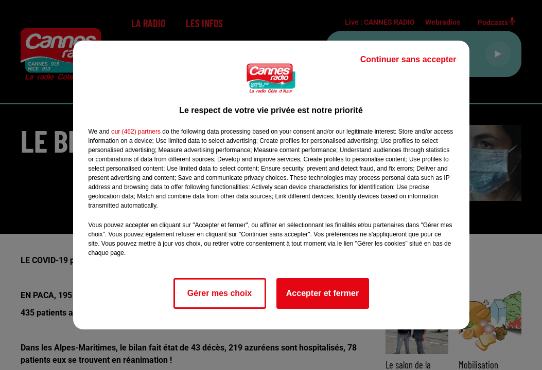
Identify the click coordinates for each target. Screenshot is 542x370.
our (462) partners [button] (136, 131)
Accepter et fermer (322, 293)
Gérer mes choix (219, 293)
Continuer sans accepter (408, 59)
